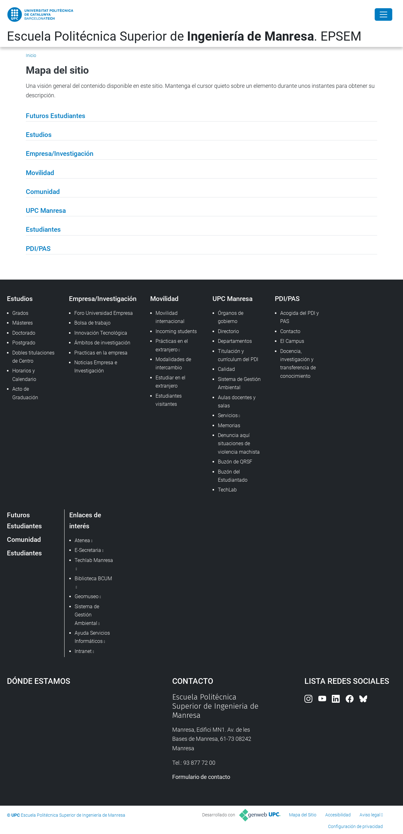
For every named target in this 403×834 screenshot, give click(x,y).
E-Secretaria (88, 550)
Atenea (82, 540)
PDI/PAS (287, 299)
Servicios (228, 415)
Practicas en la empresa (101, 353)
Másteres (22, 323)
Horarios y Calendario (24, 375)
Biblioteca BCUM (93, 579)
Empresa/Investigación (103, 299)
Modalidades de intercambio (173, 363)
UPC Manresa (233, 299)
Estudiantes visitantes (169, 400)
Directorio (228, 331)
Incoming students (176, 331)
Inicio (31, 55)
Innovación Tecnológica (100, 333)
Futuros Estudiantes (24, 520)
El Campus (292, 341)
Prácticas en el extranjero (172, 345)
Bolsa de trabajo (92, 323)
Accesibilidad (338, 814)
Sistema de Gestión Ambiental (239, 383)
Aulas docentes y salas (237, 401)
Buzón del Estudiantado (232, 476)
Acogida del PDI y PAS (299, 317)
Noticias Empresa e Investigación (95, 367)
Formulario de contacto (201, 777)
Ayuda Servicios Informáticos (92, 637)
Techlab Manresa (94, 560)
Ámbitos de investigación (102, 343)
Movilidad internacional (170, 317)
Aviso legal (370, 814)
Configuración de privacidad (355, 826)
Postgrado (23, 343)
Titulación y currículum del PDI (238, 355)
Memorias (229, 425)
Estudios (20, 299)
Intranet (83, 651)
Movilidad (164, 299)
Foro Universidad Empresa (103, 313)
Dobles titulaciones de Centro (33, 357)
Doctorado (23, 333)
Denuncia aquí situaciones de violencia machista (239, 443)
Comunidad (24, 539)
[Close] (383, 14)
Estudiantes (24, 553)
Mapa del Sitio (302, 814)
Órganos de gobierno (230, 317)
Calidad (226, 369)
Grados (20, 313)
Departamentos (235, 341)
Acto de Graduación (25, 393)
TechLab (227, 490)
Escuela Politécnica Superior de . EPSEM (184, 36)
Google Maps (69, 740)
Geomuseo (87, 596)
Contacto (290, 331)
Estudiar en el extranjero (170, 382)
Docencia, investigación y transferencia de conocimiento (298, 363)
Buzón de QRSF (235, 462)
